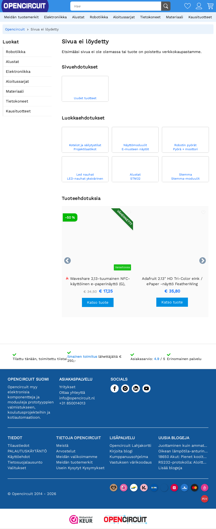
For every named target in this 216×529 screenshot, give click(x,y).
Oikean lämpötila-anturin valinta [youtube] (183, 451)
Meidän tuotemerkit (21, 17)
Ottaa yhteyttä (72, 392)
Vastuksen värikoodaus (131, 462)
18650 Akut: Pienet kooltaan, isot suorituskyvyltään (183, 456)
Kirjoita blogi (121, 451)
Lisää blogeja (170, 468)
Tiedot (15, 437)
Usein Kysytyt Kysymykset (80, 468)
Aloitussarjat (124, 17)
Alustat (78, 17)
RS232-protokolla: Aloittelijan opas (183, 462)
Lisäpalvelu (122, 437)
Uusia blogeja (173, 437)
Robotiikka (99, 17)
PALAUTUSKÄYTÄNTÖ (27, 451)
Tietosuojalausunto (25, 462)
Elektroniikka (55, 17)
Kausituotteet (200, 17)
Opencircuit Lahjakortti (130, 445)
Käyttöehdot (19, 456)
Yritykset (67, 387)
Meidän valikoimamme (76, 456)
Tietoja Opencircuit (78, 437)
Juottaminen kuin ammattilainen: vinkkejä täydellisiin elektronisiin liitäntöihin (183, 445)
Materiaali (174, 17)
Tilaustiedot (18, 445)
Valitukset (17, 468)
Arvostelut (65, 451)
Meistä (62, 445)
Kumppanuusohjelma (129, 456)
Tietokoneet (150, 17)
